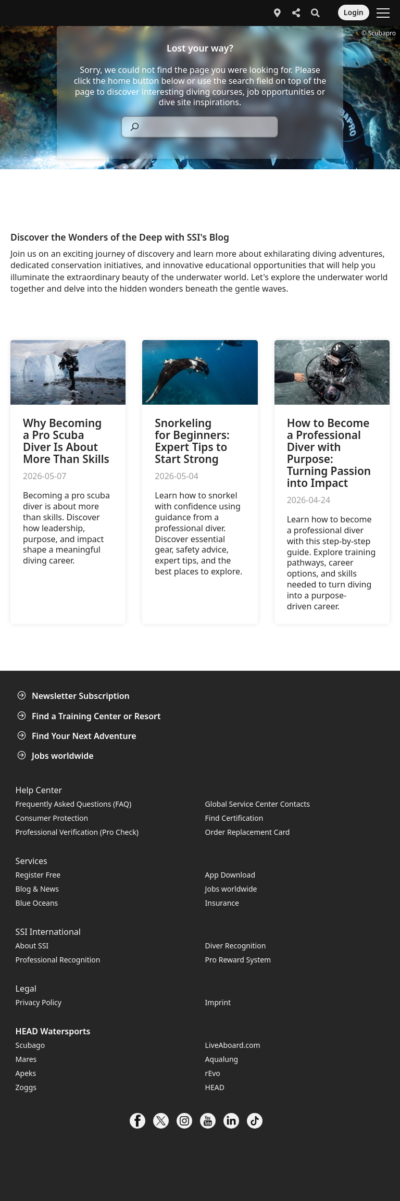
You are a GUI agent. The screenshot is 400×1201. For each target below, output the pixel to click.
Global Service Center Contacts (257, 804)
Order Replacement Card (247, 832)
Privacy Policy (38, 1002)
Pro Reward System (238, 960)
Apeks (26, 1073)
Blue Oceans (37, 903)
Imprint (218, 1002)
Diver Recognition (235, 945)
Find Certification (234, 818)
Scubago (30, 1045)
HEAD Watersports (53, 1031)
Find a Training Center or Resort (90, 716)
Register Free (38, 875)
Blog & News (37, 889)
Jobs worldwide (56, 755)
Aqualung (222, 1059)
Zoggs (26, 1087)
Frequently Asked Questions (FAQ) (74, 804)
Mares (26, 1059)
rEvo (212, 1073)
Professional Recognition (58, 960)
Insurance (222, 903)
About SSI (32, 945)
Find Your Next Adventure (77, 736)
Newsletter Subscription (74, 696)
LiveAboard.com (232, 1045)
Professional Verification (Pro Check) (77, 832)
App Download (230, 875)
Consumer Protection (52, 818)
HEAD (214, 1087)
